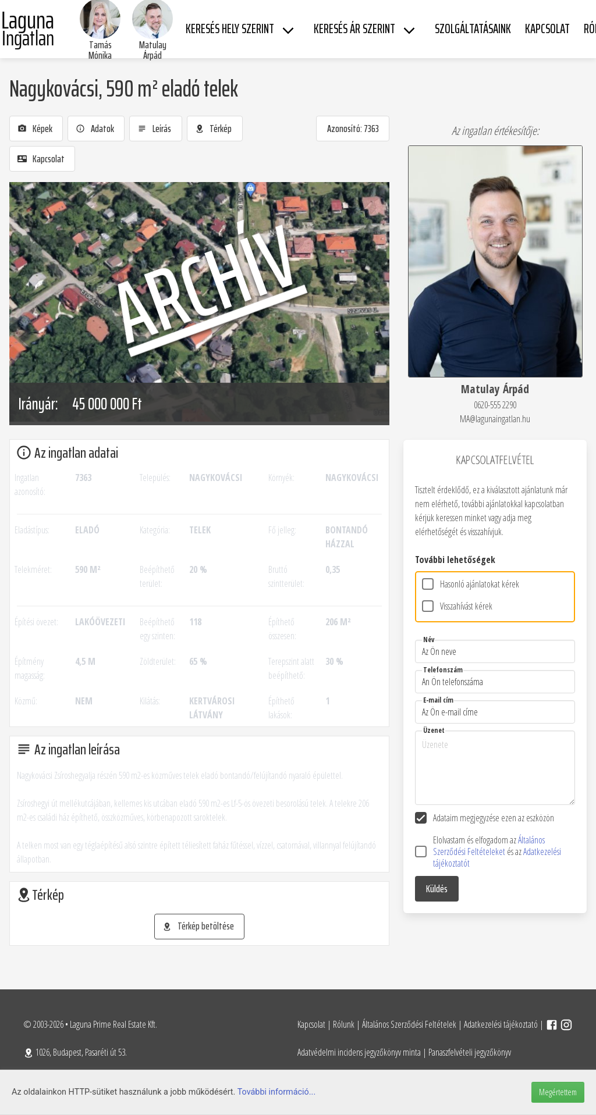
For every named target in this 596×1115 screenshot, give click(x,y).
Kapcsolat (311, 1024)
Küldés (437, 889)
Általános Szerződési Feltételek (409, 1024)
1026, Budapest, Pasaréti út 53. (75, 1052)
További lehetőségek (455, 559)
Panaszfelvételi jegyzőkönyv (469, 1052)
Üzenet (434, 730)
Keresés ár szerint (354, 29)
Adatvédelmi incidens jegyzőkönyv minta (359, 1052)
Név (428, 639)
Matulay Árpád (152, 50)
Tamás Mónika (100, 50)
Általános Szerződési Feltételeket (489, 845)
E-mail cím (438, 700)
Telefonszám (443, 670)
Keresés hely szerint (230, 29)
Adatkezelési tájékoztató (501, 1024)
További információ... (276, 1092)
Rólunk (343, 1024)
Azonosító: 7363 (353, 128)
